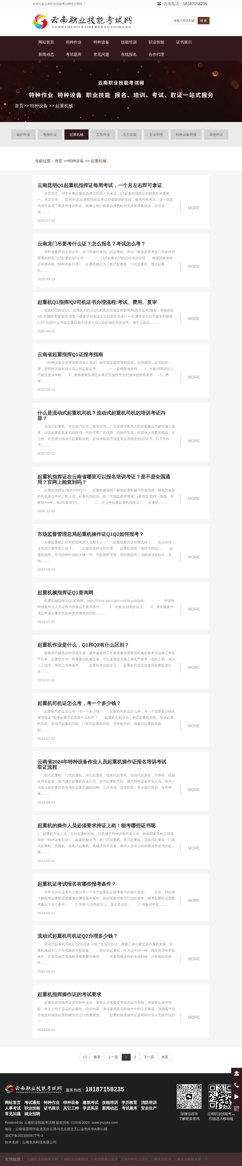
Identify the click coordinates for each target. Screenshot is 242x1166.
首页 (19, 105)
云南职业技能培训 (74, 1159)
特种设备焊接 (186, 134)
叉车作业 (103, 134)
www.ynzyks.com (104, 1123)
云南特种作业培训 (134, 1159)
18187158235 (195, 4)
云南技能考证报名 (104, 1159)
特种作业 (74, 42)
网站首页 (46, 42)
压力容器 (129, 134)
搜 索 (203, 20)
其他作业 (216, 134)
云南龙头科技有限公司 (39, 1142)
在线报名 (129, 54)
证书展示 (184, 42)
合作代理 (156, 54)
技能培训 (129, 42)
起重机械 (64, 105)
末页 (164, 1057)
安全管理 (156, 134)
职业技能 (156, 42)
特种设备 (101, 42)
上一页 (113, 1057)
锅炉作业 (23, 134)
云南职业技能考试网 (39, 1123)
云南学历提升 (161, 1159)
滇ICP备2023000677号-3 (24, 1136)
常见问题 (101, 54)
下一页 (149, 1057)
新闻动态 (46, 54)
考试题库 (74, 54)
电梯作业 (50, 134)
